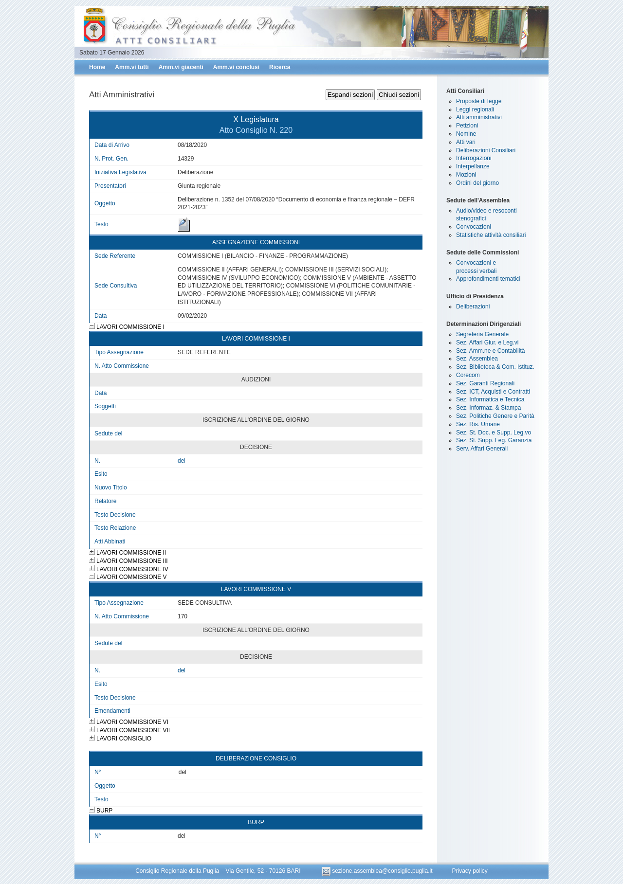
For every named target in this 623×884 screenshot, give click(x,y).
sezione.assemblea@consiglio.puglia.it (378, 870)
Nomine (466, 133)
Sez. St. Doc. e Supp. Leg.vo (493, 432)
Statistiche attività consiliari (491, 235)
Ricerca (279, 67)
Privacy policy (469, 870)
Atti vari (466, 142)
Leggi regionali (475, 109)
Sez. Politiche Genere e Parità (495, 416)
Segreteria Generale (482, 334)
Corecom (468, 375)
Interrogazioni (474, 158)
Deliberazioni (473, 306)
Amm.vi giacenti (181, 67)
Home (97, 67)
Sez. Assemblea (477, 358)
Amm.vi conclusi (236, 67)
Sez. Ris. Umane (478, 424)
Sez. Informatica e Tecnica (490, 399)
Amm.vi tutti (131, 67)
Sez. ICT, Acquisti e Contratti (493, 391)
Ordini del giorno (477, 183)
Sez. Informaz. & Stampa (488, 407)
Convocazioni (473, 226)
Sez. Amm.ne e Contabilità (490, 350)
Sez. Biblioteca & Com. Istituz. (495, 366)
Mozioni (466, 174)
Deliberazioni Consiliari (485, 150)
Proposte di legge (478, 101)
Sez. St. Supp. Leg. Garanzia (493, 440)
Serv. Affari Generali (482, 448)
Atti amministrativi (479, 117)
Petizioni (467, 125)
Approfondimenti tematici (488, 278)
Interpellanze (473, 166)
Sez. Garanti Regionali (485, 383)
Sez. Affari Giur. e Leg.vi (487, 342)
